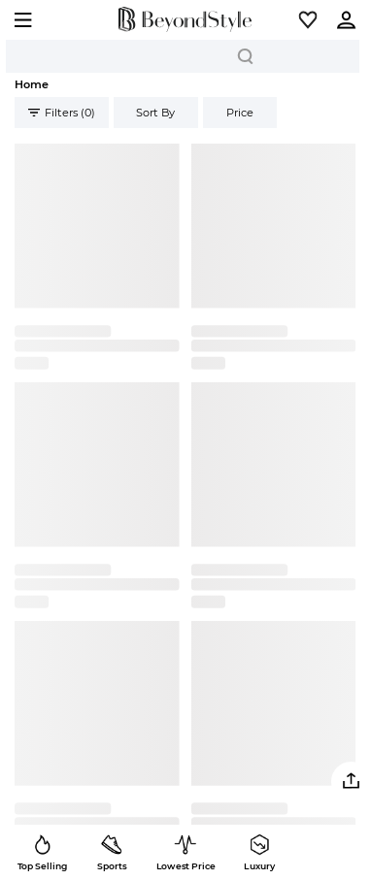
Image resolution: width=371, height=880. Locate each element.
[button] (308, 19)
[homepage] (185, 20)
